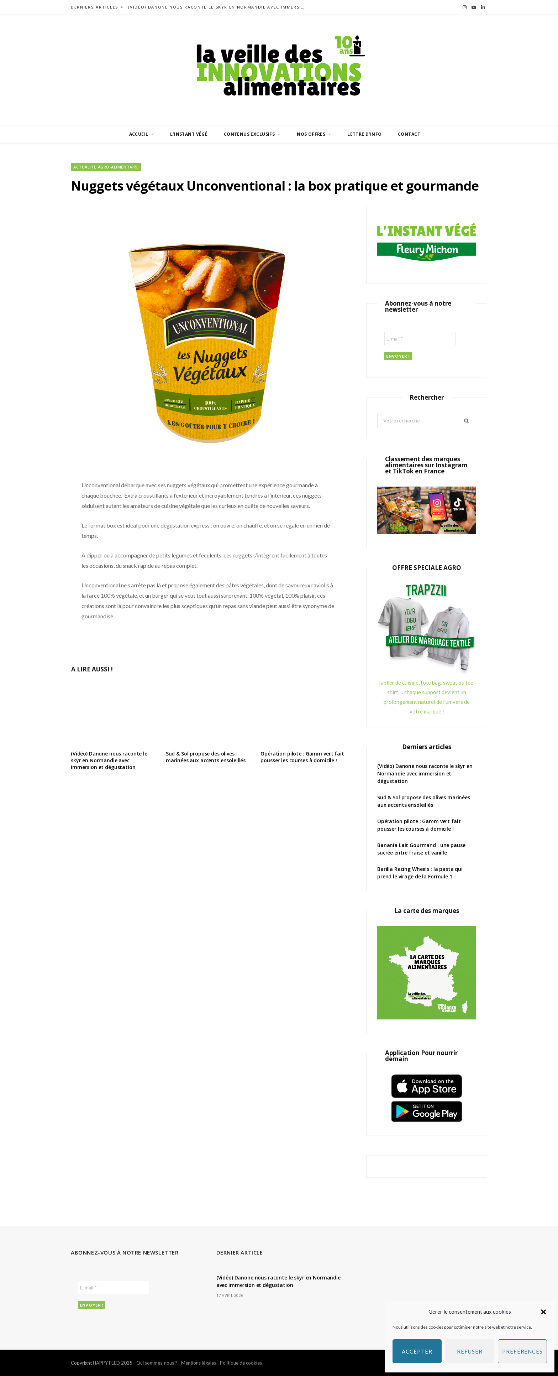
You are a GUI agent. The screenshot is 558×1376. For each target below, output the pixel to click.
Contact (409, 134)
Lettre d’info (364, 134)
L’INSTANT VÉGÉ (188, 134)
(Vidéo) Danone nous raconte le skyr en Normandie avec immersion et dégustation (219, 7)
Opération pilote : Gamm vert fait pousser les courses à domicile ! (302, 757)
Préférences (522, 1351)
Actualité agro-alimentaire (105, 167)
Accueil (138, 134)
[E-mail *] (420, 338)
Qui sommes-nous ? (156, 1363)
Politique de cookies (241, 1363)
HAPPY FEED (106, 1363)
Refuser (469, 1351)
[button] (543, 1311)
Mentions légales (198, 1363)
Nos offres (311, 134)
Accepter (417, 1351)
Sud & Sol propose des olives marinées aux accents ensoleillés (206, 757)
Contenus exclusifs (249, 134)
